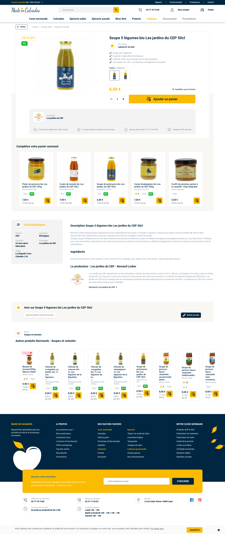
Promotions (61, 457)
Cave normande (105, 430)
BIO (31, 194)
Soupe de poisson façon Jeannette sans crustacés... (211, 373)
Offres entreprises (64, 445)
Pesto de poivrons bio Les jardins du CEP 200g (34, 185)
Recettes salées (183, 453)
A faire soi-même (183, 445)
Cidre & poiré (103, 437)
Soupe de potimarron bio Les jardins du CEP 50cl (111, 185)
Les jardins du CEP (29, 189)
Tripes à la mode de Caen (138, 433)
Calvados (102, 433)
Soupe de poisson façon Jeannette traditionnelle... (189, 371)
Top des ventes (62, 449)
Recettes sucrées (184, 457)
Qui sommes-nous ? (65, 430)
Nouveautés (61, 453)
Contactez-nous (63, 437)
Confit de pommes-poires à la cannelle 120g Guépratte (184, 185)
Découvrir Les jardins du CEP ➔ (103, 287)
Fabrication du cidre (185, 437)
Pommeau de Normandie (109, 441)
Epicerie (131, 430)
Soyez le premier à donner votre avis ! (40, 315)
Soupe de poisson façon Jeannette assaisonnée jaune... (165, 373)
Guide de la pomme (184, 441)
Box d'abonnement (135, 457)
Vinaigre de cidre (134, 445)
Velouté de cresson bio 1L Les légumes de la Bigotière (75, 372)
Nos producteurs (63, 433)
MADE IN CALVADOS (21, 424)
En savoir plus (157, 528)
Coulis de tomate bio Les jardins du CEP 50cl (72, 185)
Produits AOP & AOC (185, 430)
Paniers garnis (133, 453)
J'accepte (195, 530)
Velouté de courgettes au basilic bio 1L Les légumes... (52, 372)
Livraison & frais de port (66, 441)
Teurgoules (132, 441)
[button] (21, 27)
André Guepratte (177, 189)
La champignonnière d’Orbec (52, 382)
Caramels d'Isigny (135, 437)
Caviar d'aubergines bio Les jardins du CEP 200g (147, 185)
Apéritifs (101, 445)
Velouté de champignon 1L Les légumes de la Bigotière (120, 372)
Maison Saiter (28, 375)
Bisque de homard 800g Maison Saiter (29, 369)
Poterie (101, 453)
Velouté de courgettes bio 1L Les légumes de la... (96, 372)
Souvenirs (102, 457)
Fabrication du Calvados (187, 433)
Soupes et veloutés (33, 335)
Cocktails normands (185, 449)
